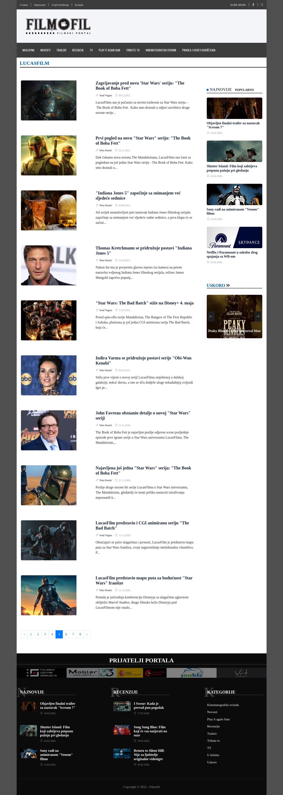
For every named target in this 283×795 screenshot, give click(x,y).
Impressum (39, 4)
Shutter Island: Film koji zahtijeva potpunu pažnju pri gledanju (56, 731)
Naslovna (28, 50)
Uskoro (216, 285)
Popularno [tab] (244, 90)
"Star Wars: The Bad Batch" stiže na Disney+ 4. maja (145, 303)
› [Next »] (87, 634)
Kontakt (79, 4)
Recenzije (78, 50)
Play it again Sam (109, 50)
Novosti (45, 50)
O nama (24, 4)
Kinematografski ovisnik (161, 50)
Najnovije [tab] (221, 90)
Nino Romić (106, 150)
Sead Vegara (106, 95)
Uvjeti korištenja (60, 4)
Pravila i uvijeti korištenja (199, 50)
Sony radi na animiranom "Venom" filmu (56, 755)
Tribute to (133, 50)
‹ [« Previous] (24, 634)
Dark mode (238, 4)
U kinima (213, 755)
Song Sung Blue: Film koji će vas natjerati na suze (150, 731)
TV (91, 50)
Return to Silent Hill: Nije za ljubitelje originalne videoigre (149, 755)
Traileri (61, 50)
